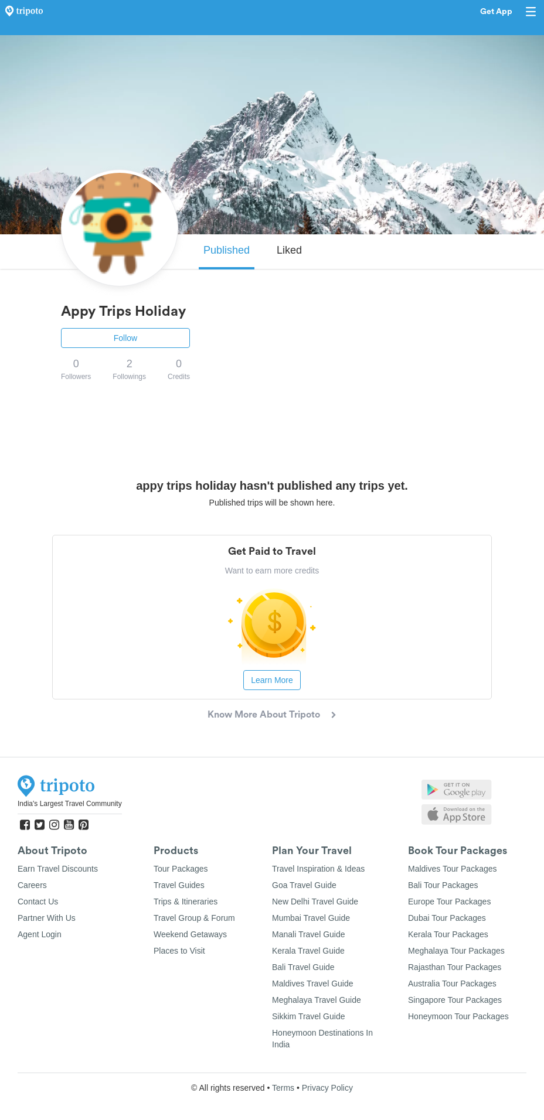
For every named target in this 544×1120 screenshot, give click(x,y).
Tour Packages (181, 868)
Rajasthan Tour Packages (454, 967)
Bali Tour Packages (443, 885)
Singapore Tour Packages (455, 1000)
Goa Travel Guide (304, 885)
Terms (283, 1087)
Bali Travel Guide (303, 967)
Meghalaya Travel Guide (316, 1000)
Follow (125, 338)
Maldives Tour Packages (452, 868)
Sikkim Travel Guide (308, 1016)
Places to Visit (179, 950)
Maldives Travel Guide (312, 983)
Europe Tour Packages (449, 901)
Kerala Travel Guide (308, 950)
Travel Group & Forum (194, 918)
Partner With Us (47, 918)
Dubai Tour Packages (447, 918)
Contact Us (38, 901)
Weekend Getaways (190, 934)
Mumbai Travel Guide (311, 918)
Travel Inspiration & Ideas (318, 868)
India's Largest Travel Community (70, 804)
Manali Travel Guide (308, 934)
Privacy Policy (327, 1087)
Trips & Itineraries (185, 901)
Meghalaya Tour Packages (456, 950)
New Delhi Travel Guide (315, 901)
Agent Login (40, 934)
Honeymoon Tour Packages (458, 1016)
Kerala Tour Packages (448, 934)
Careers (32, 885)
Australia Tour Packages (452, 983)
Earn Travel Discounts (58, 868)
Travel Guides (179, 885)
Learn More (272, 680)
